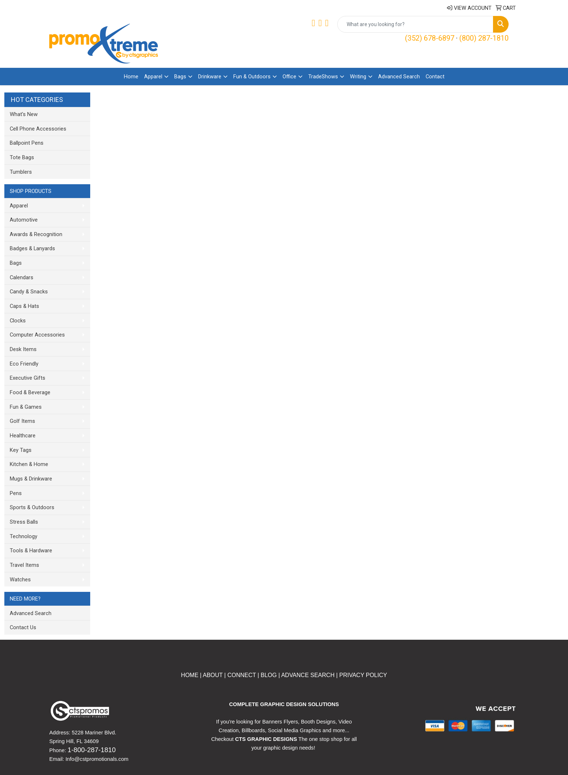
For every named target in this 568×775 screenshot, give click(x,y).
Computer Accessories (37, 334)
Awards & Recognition (36, 234)
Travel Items (24, 565)
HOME (190, 675)
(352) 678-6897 (429, 38)
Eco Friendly (24, 363)
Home (131, 76)
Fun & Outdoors (252, 76)
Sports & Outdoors (32, 507)
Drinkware (209, 76)
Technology (23, 536)
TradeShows (323, 76)
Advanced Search (399, 76)
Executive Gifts (27, 378)
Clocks (18, 320)
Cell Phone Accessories (38, 128)
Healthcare (23, 435)
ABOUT (211, 675)
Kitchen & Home (29, 464)
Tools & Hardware (31, 550)
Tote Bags (22, 157)
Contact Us (23, 627)
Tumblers (21, 172)
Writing (358, 76)
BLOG (269, 675)
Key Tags (21, 450)
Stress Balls (24, 522)
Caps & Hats (24, 306)
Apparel (153, 76)
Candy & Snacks (29, 291)
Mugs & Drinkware (31, 478)
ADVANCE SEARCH (307, 675)
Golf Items (22, 421)
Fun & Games (26, 407)
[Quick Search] (415, 24)
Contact (435, 76)
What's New (24, 114)
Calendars (21, 277)
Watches (20, 579)
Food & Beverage (30, 392)
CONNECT (241, 675)
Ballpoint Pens (26, 143)
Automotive (24, 220)
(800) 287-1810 (484, 38)
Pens (16, 493)
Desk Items (23, 349)
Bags (180, 76)
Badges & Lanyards (32, 248)
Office (289, 76)
